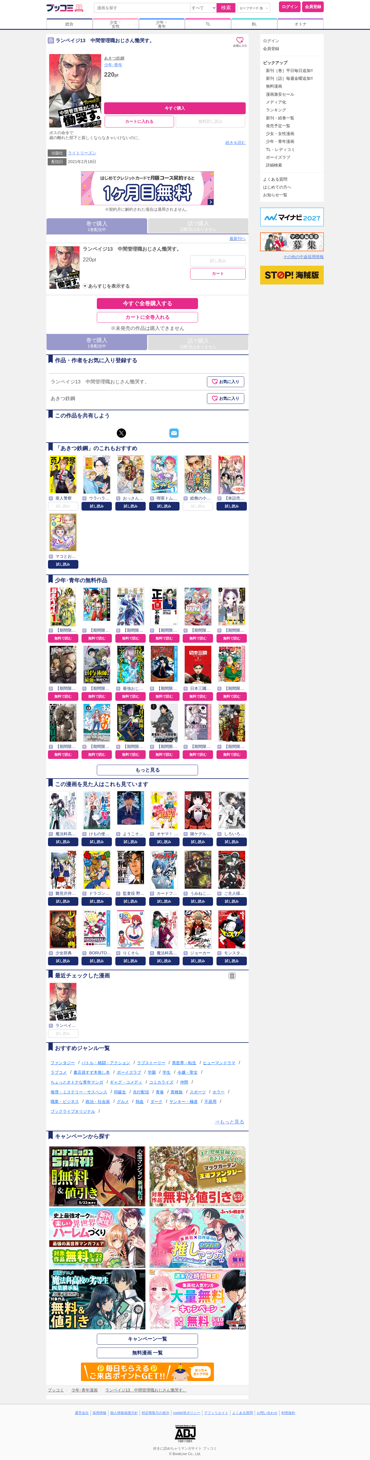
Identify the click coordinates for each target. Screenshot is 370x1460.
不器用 (210, 1101)
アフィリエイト (216, 1413)
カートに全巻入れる (147, 317)
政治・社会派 (98, 1101)
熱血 (140, 1101)
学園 (152, 1072)
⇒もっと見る (229, 1122)
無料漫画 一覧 (147, 1353)
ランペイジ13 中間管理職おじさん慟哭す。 (132, 249)
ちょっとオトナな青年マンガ (77, 1082)
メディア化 (276, 102)
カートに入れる (139, 121)
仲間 (184, 1082)
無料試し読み (210, 121)
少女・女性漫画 (280, 133)
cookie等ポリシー (187, 1413)
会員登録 (313, 6)
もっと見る (147, 770)
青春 (160, 1092)
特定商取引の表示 (155, 1413)
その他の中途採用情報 (303, 256)
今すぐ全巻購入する (147, 304)
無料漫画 (274, 86)
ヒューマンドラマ (219, 1062)
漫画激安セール (280, 94)
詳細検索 (274, 165)
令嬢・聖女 (187, 1072)
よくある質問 (275, 179)
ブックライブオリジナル (73, 1111)
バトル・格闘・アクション (106, 1062)
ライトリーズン (82, 153)
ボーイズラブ (129, 1072)
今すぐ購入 (175, 108)
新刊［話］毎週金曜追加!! (289, 78)
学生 (166, 1072)
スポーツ (198, 1092)
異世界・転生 (184, 1062)
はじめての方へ (277, 187)
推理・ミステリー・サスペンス (79, 1092)
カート (218, 273)
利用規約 (288, 1413)
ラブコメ (59, 1072)
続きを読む (235, 142)
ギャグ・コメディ (126, 1082)
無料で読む (63, 638)
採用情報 (99, 1413)
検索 (226, 7)
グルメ (123, 1101)
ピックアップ (275, 62)
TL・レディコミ (280, 149)
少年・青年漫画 (280, 141)
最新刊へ (238, 238)
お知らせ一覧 (275, 195)
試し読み (218, 260)
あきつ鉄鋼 (114, 58)
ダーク (156, 1101)
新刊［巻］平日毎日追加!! (289, 70)
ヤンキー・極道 (183, 1101)
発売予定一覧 (278, 125)
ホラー (218, 1092)
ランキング (276, 110)
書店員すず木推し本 (91, 1072)
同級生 (120, 1092)
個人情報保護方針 (124, 1413)
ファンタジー (63, 1062)
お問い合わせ (267, 1413)
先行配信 (141, 1092)
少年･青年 (113, 64)
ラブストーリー (151, 1062)
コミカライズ (161, 1082)
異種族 (177, 1092)
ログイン (290, 6)
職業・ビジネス (65, 1101)
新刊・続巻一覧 (280, 118)
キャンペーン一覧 (147, 1339)
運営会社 (82, 1413)
